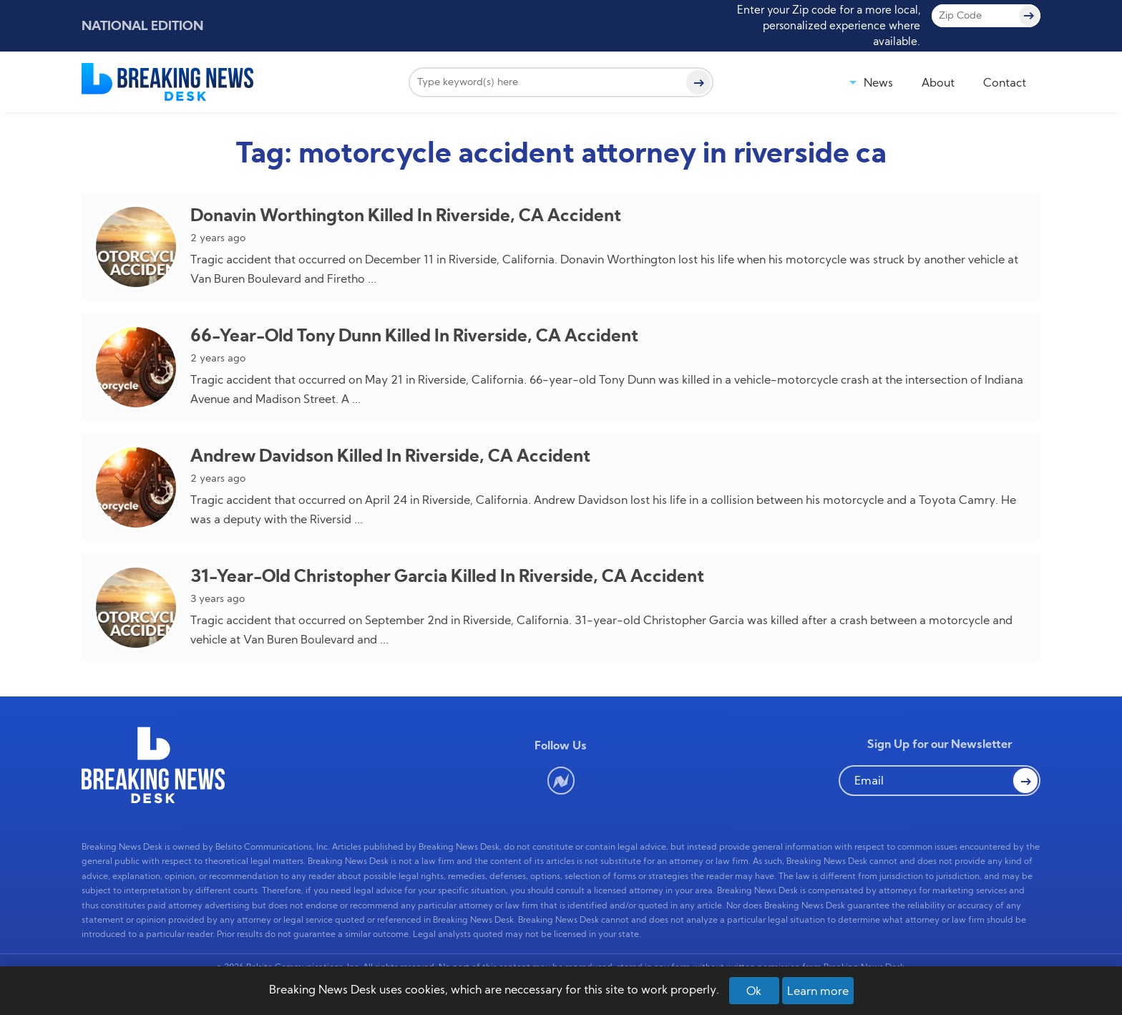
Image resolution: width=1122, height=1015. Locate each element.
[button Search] (1025, 780)
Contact (1004, 82)
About (938, 82)
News (878, 82)
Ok (753, 991)
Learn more (818, 991)
